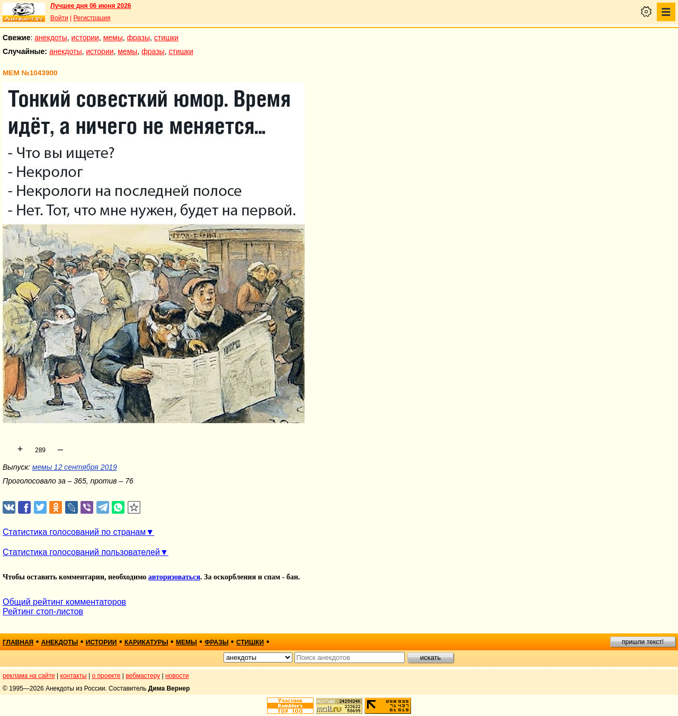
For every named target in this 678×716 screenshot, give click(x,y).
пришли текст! (643, 642)
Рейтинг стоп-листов (43, 611)
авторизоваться (174, 577)
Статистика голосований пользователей (81, 552)
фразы (138, 37)
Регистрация (91, 18)
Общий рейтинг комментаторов (64, 601)
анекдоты (50, 37)
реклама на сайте (29, 675)
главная (18, 642)
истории (85, 37)
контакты (73, 675)
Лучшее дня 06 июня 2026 (90, 6)
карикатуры (146, 642)
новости (177, 675)
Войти (59, 18)
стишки (166, 37)
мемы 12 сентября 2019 (74, 467)
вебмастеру (143, 675)
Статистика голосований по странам (74, 531)
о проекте (106, 675)
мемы (113, 37)
